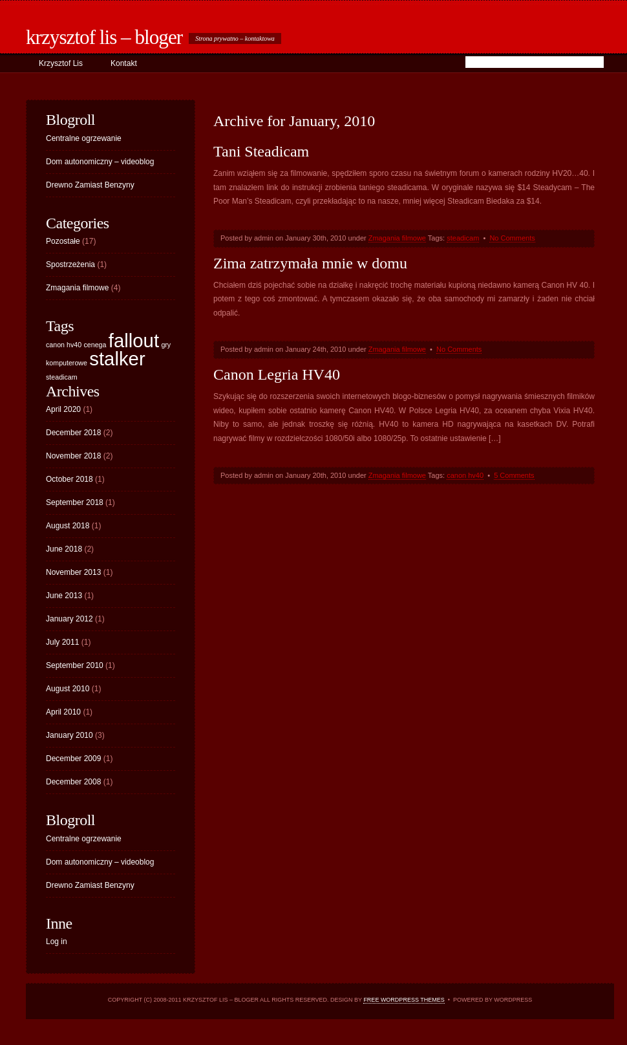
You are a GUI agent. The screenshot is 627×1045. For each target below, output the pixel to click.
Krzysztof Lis (61, 63)
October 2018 (69, 479)
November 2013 (73, 572)
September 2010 (74, 665)
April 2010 (63, 711)
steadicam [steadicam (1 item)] (62, 377)
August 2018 (67, 525)
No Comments (512, 238)
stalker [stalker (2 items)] (117, 358)
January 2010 (69, 735)
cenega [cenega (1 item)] (94, 345)
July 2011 (62, 642)
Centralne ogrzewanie (84, 138)
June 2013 (64, 595)
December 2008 (73, 781)
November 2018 (73, 455)
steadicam (463, 238)
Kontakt (124, 63)
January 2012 (69, 618)
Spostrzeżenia (70, 264)
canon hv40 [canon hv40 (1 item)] (63, 345)
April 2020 (63, 409)
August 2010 (67, 688)
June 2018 (64, 549)
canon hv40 (465, 475)
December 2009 (73, 758)
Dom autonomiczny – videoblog (100, 161)
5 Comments (514, 475)
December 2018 (73, 432)
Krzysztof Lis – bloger (104, 37)
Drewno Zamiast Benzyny (90, 184)
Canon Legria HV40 (276, 374)
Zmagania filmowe (397, 238)
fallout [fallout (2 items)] (134, 340)
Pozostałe (63, 241)
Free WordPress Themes (403, 1000)
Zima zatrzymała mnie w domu (310, 263)
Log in (56, 941)
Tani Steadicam (261, 151)
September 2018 (74, 502)
